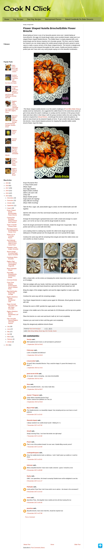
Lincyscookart (31, 361)
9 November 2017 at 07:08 (34, 513)
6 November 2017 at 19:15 (34, 414)
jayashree (30, 508)
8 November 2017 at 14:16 (34, 491)
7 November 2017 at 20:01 (34, 459)
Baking (36, 331)
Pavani (29, 442)
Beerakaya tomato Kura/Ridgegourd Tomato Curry (12, 230)
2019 (7, 183)
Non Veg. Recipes (34, 19)
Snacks (55, 331)
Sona (28, 384)
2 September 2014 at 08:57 (35, 389)
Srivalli (29, 431)
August (9, 208)
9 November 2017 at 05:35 (34, 502)
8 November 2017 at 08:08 (34, 470)
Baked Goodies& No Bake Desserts (79, 19)
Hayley (29, 476)
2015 (7, 193)
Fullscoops (30, 350)
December (10, 198)
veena (28, 497)
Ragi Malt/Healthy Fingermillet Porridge (12, 293)
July (8, 326)
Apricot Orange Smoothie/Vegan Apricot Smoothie (12, 253)
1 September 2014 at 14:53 (35, 378)
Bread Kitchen (42, 117)
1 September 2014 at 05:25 (35, 355)
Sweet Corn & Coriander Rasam (11, 236)
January (9, 342)
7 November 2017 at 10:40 (34, 436)
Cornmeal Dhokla (12, 280)
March (9, 336)
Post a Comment (30, 517)
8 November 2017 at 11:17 (34, 481)
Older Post (77, 544)
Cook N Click (27, 8)
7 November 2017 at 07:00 (34, 425)
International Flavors (53, 19)
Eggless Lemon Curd (14, 132)
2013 (7, 345)
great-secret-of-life (32, 373)
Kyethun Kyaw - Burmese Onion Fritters (14, 162)
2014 (7, 195)
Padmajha (30, 487)
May (8, 331)
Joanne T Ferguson (33, 395)
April (8, 334)
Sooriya (29, 339)
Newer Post (27, 544)
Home (6, 19)
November (10, 200)
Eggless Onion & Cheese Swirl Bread (14, 172)
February (10, 339)
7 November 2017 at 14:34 (34, 446)
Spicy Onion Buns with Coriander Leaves (15, 68)
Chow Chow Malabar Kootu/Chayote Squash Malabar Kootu (12, 285)
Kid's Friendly (48, 331)
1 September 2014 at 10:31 (35, 367)
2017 (7, 188)
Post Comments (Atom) (38, 547)
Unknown (30, 465)
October (9, 203)
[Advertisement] (52, 531)
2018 (7, 185)
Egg (43, 331)
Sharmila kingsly (32, 420)
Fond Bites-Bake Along (72, 109)
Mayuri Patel (30, 407)
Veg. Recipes (18, 19)
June (8, 329)
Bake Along (31, 331)
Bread (40, 331)
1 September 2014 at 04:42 (35, 344)
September (10, 205)
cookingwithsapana (33, 452)
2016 (7, 190)
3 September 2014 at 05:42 (35, 402)
